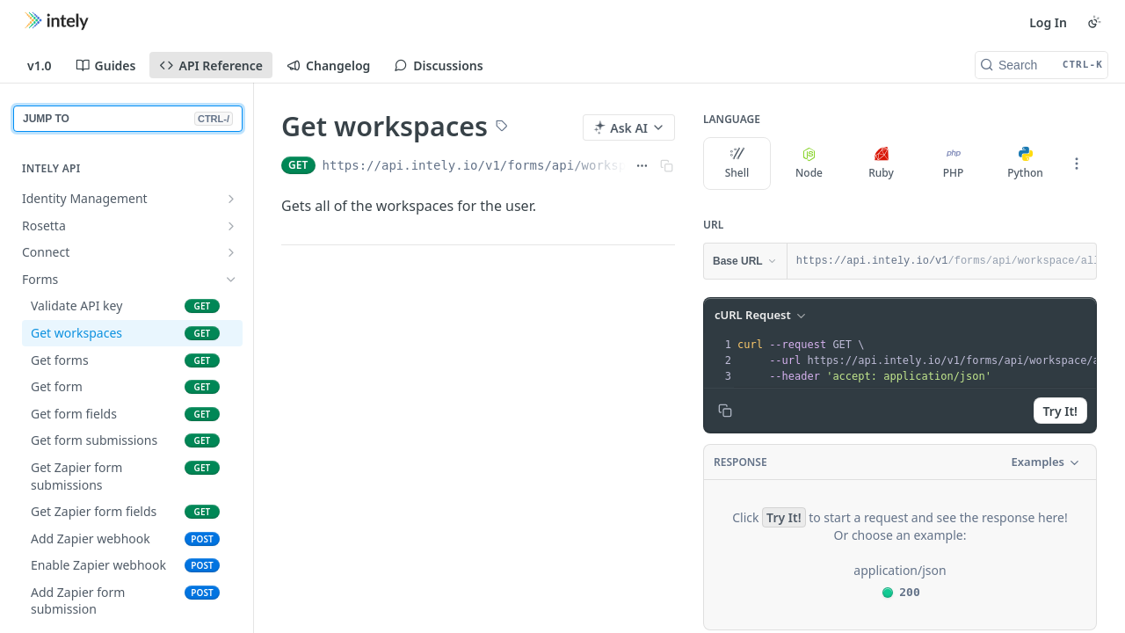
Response (740, 462)
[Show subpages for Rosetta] (231, 226)
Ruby (881, 163)
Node (809, 163)
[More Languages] (1076, 163)
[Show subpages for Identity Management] (231, 199)
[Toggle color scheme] (1094, 22)
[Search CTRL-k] (1041, 65)
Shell (737, 163)
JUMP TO (128, 119)
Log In (1048, 22)
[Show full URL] (642, 165)
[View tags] (501, 127)
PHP (953, 163)
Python (1025, 163)
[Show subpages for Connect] (231, 252)
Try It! (1060, 411)
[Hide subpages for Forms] (231, 280)
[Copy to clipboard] (725, 410)
